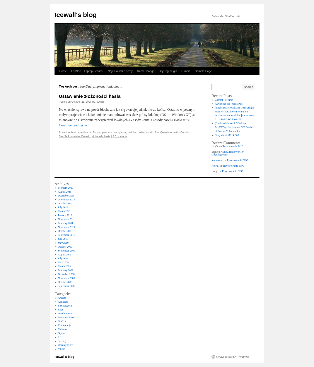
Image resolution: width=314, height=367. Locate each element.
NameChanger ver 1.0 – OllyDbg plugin (229, 153)
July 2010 (63, 238)
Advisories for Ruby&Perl (229, 103)
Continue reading (73, 125)
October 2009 (65, 246)
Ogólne (62, 333)
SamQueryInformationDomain (172, 132)
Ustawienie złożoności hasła (89, 96)
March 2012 (64, 211)
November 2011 (66, 219)
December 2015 (66, 195)
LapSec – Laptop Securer (87, 71)
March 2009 (64, 266)
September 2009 (66, 250)
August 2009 (65, 254)
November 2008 (66, 278)
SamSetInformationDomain (74, 136)
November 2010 (66, 227)
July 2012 (63, 207)
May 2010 (63, 242)
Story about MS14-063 (227, 135)
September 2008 (66, 286)
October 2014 (65, 203)
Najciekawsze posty (120, 71)
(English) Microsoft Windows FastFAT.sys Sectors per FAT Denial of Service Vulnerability (234, 127)
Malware (62, 329)
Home (63, 71)
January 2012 (65, 215)
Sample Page (203, 71)
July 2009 (63, 258)
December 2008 (66, 274)
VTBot (61, 348)
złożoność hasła (101, 136)
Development (65, 313)
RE (59, 337)
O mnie (186, 71)
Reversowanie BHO (232, 146)
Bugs (60, 309)
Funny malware (66, 317)
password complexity (114, 132)
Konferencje (64, 325)
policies (132, 132)
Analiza (74, 132)
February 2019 (65, 187)
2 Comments (120, 136)
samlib (150, 132)
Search (248, 87)
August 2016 (65, 191)
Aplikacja (85, 132)
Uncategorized (65, 344)
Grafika (62, 321)
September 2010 (66, 234)
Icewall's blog (76, 14)
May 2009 (63, 262)
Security (62, 341)
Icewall (100, 101)
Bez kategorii (65, 305)
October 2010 (65, 231)
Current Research (224, 99)
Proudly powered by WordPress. (232, 356)
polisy (141, 132)
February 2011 (65, 223)
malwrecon (217, 160)
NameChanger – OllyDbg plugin (157, 71)
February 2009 (65, 270)
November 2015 (66, 199)
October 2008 (65, 282)
